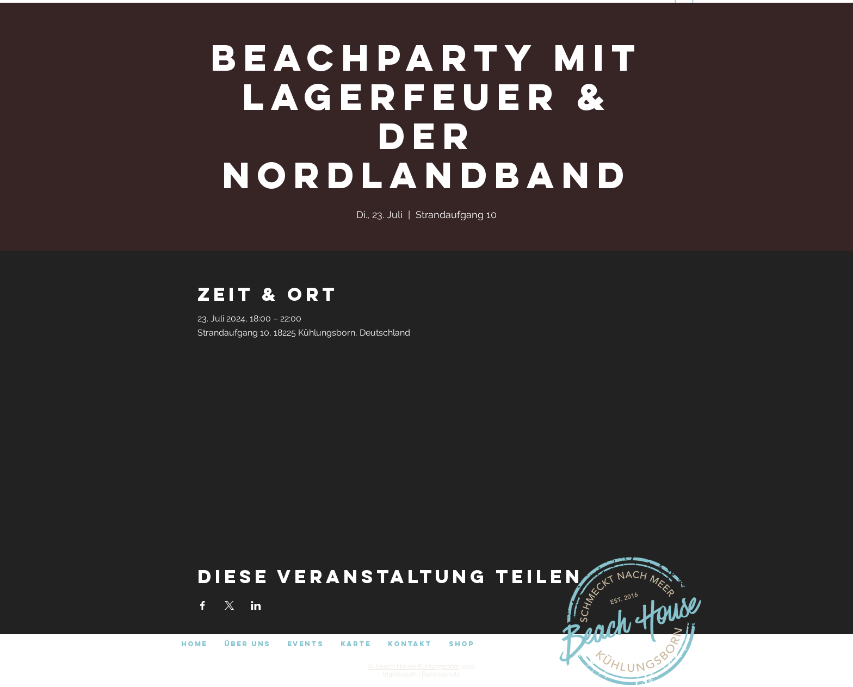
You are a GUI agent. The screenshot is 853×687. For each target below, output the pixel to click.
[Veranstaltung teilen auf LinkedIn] (256, 605)
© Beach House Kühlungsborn (414, 666)
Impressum (400, 674)
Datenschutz (441, 674)
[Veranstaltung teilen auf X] (229, 605)
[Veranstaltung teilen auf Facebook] (202, 605)
